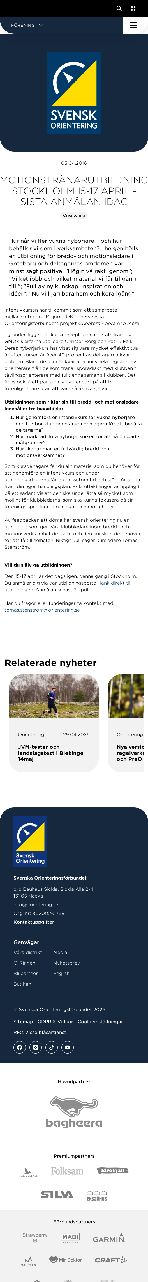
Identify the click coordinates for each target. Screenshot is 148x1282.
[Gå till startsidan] (15, 8)
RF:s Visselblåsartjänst (39, 1032)
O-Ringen (24, 963)
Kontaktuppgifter (33, 922)
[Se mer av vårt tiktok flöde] (51, 1047)
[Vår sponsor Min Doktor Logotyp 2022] (65, 1261)
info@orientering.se (35, 904)
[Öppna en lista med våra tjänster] (132, 8)
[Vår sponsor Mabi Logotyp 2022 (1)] (70, 1238)
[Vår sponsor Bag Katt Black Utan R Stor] (74, 1112)
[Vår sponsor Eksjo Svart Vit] (97, 1196)
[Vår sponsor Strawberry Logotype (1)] (35, 1238)
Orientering (74, 215)
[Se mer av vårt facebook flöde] (19, 1047)
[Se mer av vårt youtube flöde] (67, 1047)
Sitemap (23, 1021)
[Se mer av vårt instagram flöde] (35, 1047)
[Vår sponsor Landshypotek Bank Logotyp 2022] (28, 1172)
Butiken (22, 984)
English (61, 973)
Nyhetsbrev (66, 963)
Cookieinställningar (100, 1021)
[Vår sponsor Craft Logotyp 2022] (111, 1261)
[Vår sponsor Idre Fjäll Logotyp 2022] (113, 1172)
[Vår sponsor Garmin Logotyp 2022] (109, 1238)
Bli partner (25, 973)
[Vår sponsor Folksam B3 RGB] (67, 1172)
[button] (61, 25)
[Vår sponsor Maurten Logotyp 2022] (28, 1261)
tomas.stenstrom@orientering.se (42, 610)
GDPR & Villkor (55, 1021)
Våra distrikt (27, 952)
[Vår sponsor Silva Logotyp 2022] (57, 1196)
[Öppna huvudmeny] (135, 25)
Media (60, 952)
